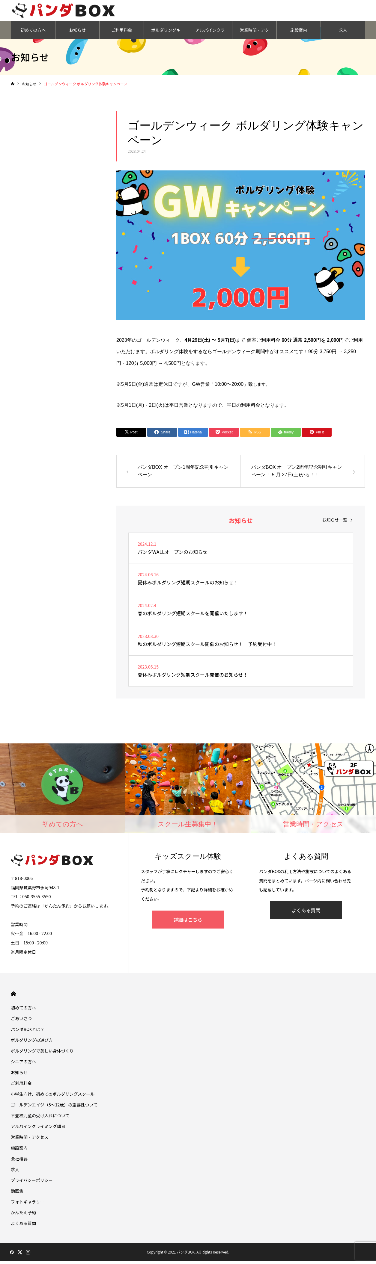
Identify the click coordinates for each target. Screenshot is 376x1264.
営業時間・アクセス (254, 36)
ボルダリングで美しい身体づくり (42, 1054)
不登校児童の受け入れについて (40, 1118)
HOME (13, 997)
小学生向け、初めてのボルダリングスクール (52, 1097)
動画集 (17, 1194)
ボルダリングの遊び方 (32, 1043)
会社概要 (19, 1162)
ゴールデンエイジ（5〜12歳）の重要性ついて (54, 1108)
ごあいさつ (21, 1021)
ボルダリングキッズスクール (166, 36)
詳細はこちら (187, 922)
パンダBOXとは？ (27, 1032)
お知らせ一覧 (334, 523)
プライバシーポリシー (32, 1183)
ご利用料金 (121, 33)
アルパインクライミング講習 (210, 36)
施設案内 (298, 33)
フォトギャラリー (27, 1205)
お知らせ (77, 33)
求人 (343, 33)
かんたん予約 (23, 1215)
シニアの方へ (23, 1065)
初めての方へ (33, 33)
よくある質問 (305, 913)
